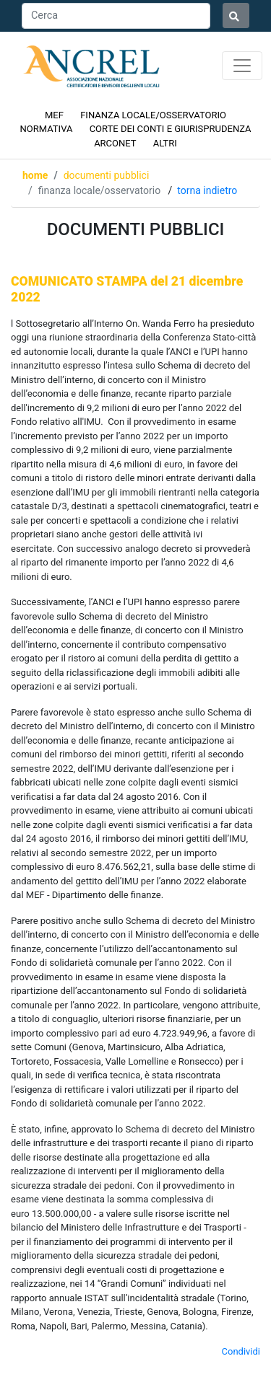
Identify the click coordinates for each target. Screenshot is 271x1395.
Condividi (241, 1351)
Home (35, 175)
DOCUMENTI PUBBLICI (107, 175)
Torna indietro (207, 190)
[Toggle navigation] (242, 65)
